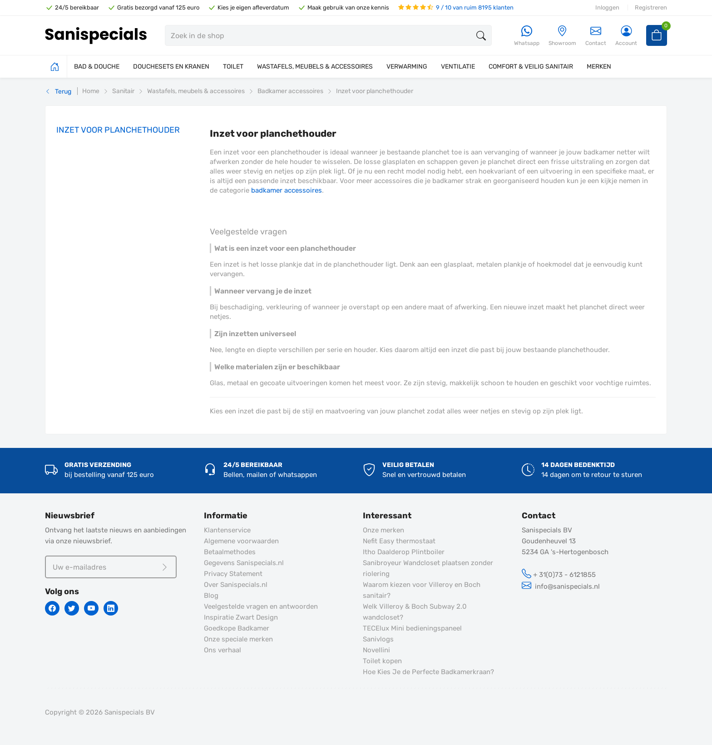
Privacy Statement (233, 574)
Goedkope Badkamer (236, 628)
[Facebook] (52, 608)
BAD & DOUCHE (96, 66)
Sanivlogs (378, 639)
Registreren (651, 7)
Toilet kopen (382, 661)
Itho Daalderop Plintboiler (404, 552)
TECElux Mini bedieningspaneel (412, 628)
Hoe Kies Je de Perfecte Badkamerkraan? (428, 672)
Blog (211, 595)
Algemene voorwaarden (241, 541)
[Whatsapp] (526, 36)
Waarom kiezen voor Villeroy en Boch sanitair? (421, 590)
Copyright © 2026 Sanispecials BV (100, 712)
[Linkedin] (111, 608)
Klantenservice (227, 530)
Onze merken (383, 530)
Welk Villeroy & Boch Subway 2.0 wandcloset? (415, 611)
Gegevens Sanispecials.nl (244, 563)
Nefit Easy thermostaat (399, 541)
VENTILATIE (458, 66)
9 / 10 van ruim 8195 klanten (456, 7)
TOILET (233, 66)
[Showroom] (562, 36)
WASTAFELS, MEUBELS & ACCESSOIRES (315, 66)
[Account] (626, 36)
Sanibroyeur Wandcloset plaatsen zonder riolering (428, 568)
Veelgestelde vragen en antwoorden (261, 606)
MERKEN (599, 66)
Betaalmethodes (230, 552)
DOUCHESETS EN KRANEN (171, 66)
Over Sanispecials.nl (235, 585)
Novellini (376, 650)
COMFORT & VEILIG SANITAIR (531, 66)
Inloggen (607, 7)
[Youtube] (91, 608)
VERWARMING (406, 66)
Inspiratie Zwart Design (241, 617)
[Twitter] (71, 608)
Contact (595, 35)
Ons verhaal (222, 650)
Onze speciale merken (238, 639)
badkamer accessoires (286, 190)
